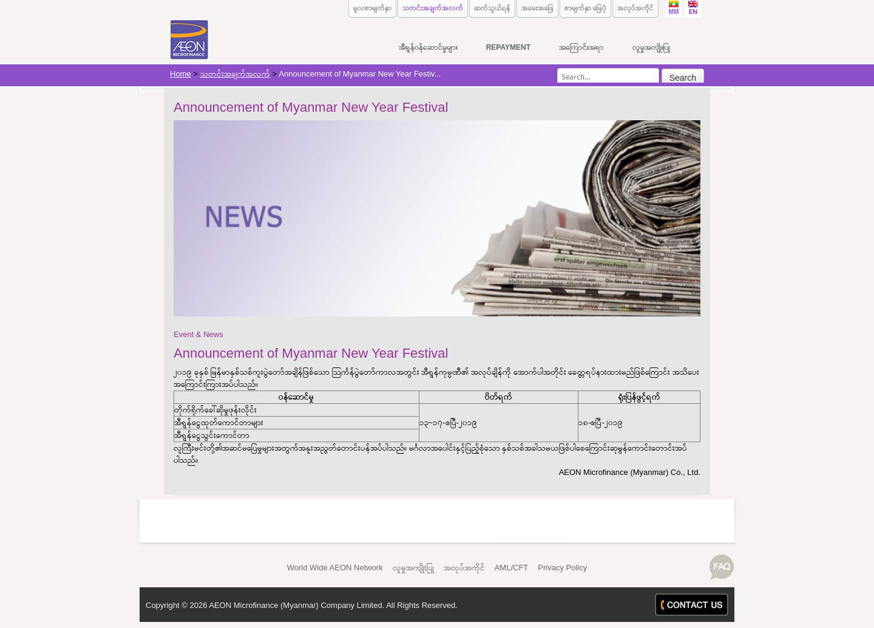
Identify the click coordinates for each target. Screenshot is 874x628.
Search (682, 78)
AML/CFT (512, 567)
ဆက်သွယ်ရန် (492, 8)
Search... (557, 68)
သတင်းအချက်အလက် (432, 8)
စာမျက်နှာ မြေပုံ (585, 8)
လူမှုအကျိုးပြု (413, 567)
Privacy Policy (562, 567)
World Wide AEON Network (335, 567)
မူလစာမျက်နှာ (372, 8)
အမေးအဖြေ (537, 8)
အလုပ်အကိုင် (635, 8)
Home (180, 73)
